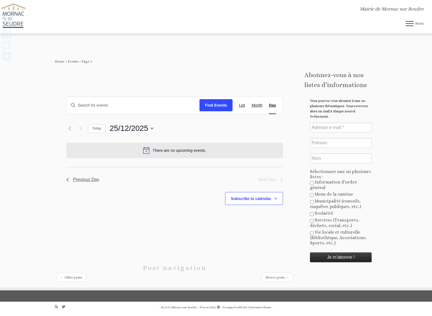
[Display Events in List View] (242, 105)
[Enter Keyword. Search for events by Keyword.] (133, 105)
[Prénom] (341, 143)
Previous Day (82, 179)
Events (73, 61)
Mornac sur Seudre (184, 307)
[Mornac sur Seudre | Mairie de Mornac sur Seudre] (50, 16)
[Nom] (341, 158)
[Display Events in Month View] (257, 105)
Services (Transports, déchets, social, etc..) (334, 222)
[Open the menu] (410, 24)
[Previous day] (69, 128)
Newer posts (277, 277)
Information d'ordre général (333, 184)
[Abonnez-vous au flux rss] (58, 307)
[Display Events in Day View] (272, 105)
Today (96, 128)
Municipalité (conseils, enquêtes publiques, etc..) (335, 203)
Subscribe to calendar (251, 198)
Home (59, 61)
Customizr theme (259, 307)
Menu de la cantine (331, 194)
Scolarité (321, 213)
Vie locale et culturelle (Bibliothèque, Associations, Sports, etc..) (338, 237)
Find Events (216, 105)
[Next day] (80, 128)
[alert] (174, 150)
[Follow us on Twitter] (65, 307)
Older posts (71, 277)
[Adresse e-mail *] (341, 128)
